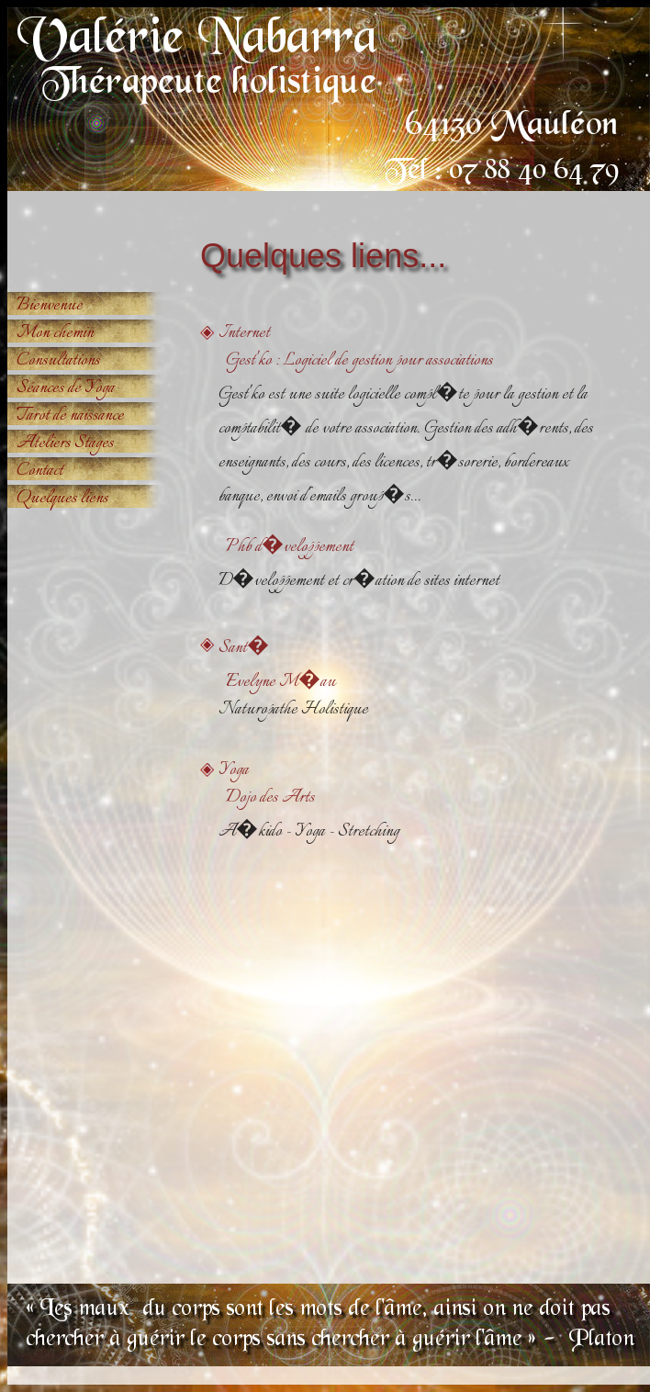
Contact (40, 471)
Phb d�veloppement (286, 547)
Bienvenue (50, 306)
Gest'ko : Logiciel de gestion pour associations (356, 361)
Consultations (58, 361)
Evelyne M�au (277, 682)
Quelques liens (62, 498)
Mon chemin (55, 333)
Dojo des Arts (267, 798)
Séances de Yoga (66, 388)
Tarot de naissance (70, 416)
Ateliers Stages (65, 443)
